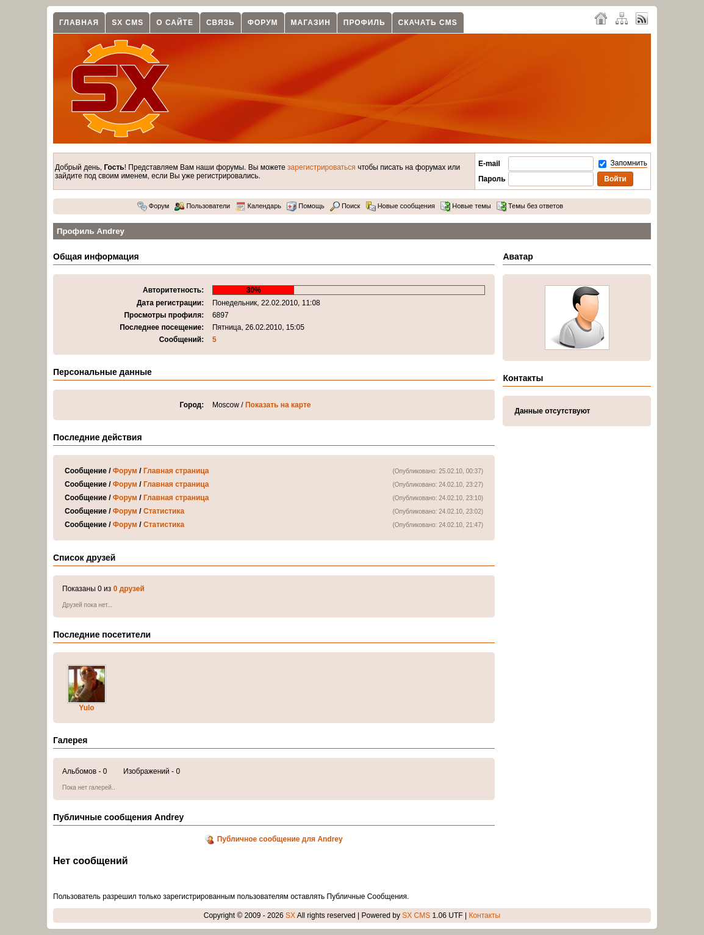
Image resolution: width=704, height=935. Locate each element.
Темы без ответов (530, 205)
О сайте (174, 22)
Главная (79, 22)
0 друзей (129, 588)
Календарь (258, 205)
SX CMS (127, 22)
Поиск (345, 205)
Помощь (306, 205)
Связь (220, 22)
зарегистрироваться (321, 167)
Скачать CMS (428, 22)
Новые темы (465, 205)
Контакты (484, 915)
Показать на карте (278, 405)
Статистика (163, 511)
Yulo (86, 708)
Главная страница (176, 471)
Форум (263, 22)
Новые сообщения (400, 205)
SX (290, 915)
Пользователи (202, 205)
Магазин (311, 22)
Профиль (364, 22)
